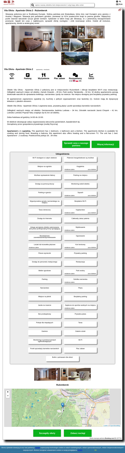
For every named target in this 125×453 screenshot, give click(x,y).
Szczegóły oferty (47, 433)
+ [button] (8, 392)
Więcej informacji (105, 144)
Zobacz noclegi (77, 433)
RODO (80, 450)
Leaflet (105, 425)
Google (37, 448)
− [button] (8, 396)
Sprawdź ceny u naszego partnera (76, 144)
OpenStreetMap (115, 425)
